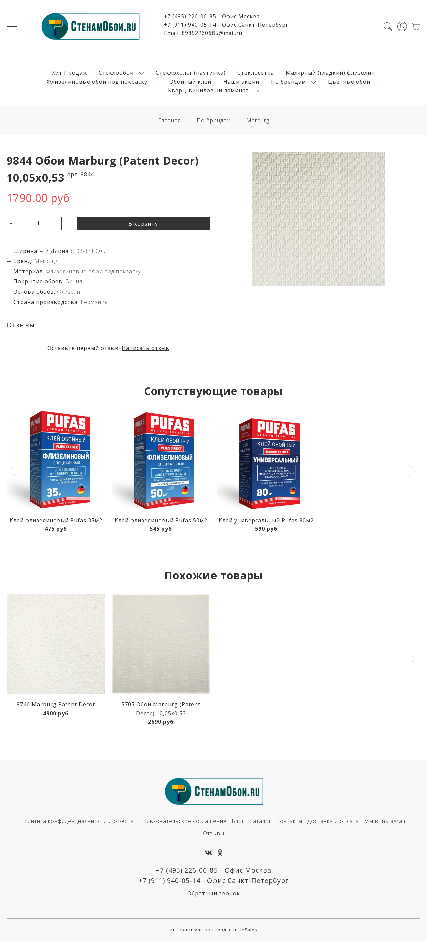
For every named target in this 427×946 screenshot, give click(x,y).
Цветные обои (349, 83)
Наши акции (241, 83)
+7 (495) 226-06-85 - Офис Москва (212, 18)
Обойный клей (190, 83)
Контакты (289, 825)
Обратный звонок (213, 898)
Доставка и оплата (333, 825)
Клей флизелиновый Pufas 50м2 (161, 524)
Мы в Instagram (385, 825)
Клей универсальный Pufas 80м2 (266, 524)
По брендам (288, 83)
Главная (169, 124)
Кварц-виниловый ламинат (208, 92)
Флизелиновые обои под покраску (97, 83)
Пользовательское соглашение (183, 825)
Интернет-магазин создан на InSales (213, 935)
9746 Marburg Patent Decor (56, 709)
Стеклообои (116, 74)
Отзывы (213, 837)
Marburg (257, 124)
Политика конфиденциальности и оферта (77, 825)
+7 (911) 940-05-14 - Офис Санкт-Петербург (226, 26)
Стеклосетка (255, 74)
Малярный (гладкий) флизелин (330, 74)
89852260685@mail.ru (212, 34)
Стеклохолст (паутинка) (191, 74)
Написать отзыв (145, 352)
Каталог (260, 825)
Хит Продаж (69, 74)
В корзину (143, 227)
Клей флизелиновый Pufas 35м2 (56, 524)
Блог (238, 825)
